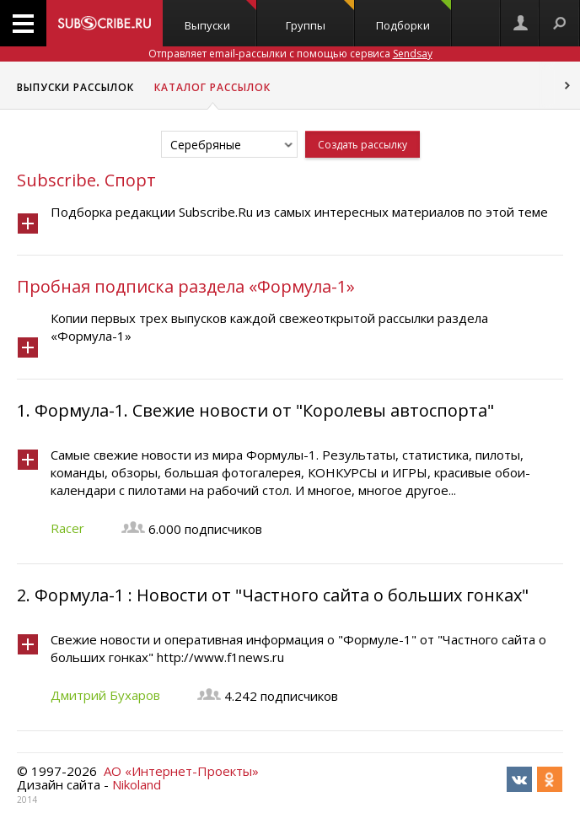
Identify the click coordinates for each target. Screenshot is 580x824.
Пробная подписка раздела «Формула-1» (186, 286)
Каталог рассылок (212, 87)
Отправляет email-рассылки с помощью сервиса (290, 53)
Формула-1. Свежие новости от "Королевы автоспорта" (264, 410)
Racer (67, 528)
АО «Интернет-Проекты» (181, 770)
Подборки (413, 16)
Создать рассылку (362, 144)
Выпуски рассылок (75, 87)
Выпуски (220, 16)
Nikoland (136, 784)
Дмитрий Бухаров (105, 695)
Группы (320, 16)
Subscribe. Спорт (86, 180)
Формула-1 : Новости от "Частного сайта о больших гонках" (282, 595)
